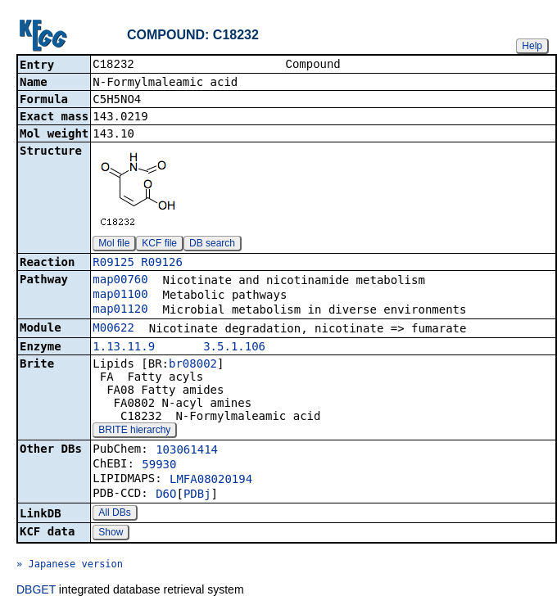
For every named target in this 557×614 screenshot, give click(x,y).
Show (110, 534)
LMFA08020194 (211, 480)
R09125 (113, 263)
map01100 (120, 295)
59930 (159, 465)
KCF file (159, 245)
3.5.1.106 (234, 347)
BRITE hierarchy (134, 431)
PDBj (197, 495)
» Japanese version (69, 565)
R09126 (162, 263)
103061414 (187, 451)
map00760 (120, 280)
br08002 (193, 365)
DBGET (36, 591)
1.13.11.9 (124, 347)
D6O (166, 495)
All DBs (114, 514)
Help (532, 46)
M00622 (113, 329)
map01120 (120, 310)
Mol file (113, 245)
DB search (212, 245)
